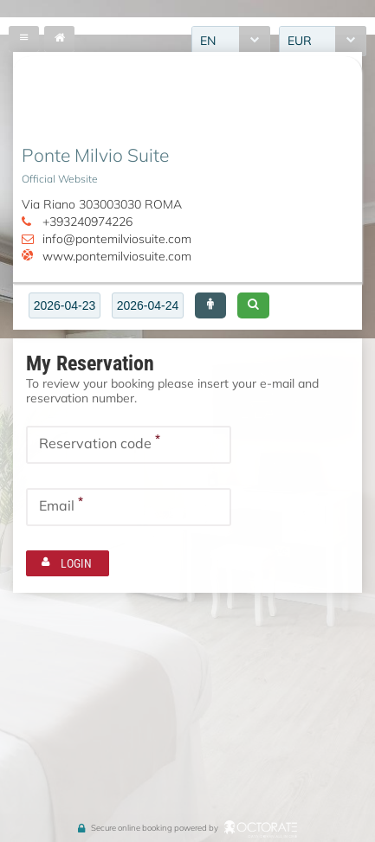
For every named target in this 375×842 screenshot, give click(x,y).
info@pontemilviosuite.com (116, 239)
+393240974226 (87, 221)
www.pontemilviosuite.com (116, 256)
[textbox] (64, 305)
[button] (210, 305)
